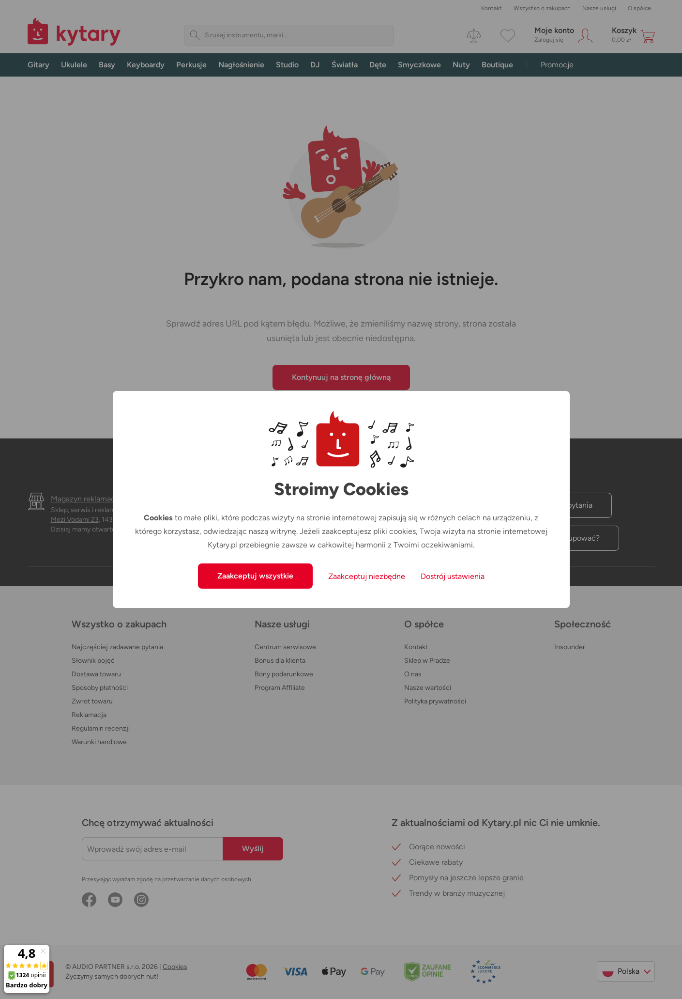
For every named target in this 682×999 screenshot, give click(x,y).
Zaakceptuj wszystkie (255, 575)
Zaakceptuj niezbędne (366, 576)
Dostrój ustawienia (453, 576)
